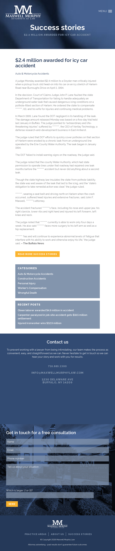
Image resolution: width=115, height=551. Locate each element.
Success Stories (80, 534)
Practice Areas (35, 534)
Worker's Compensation (32, 288)
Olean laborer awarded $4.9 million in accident (46, 310)
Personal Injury (27, 283)
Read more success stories (37, 254)
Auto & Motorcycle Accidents (32, 73)
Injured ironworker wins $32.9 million (39, 323)
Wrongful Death (27, 292)
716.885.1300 (57, 366)
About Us (57, 534)
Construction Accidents (32, 278)
